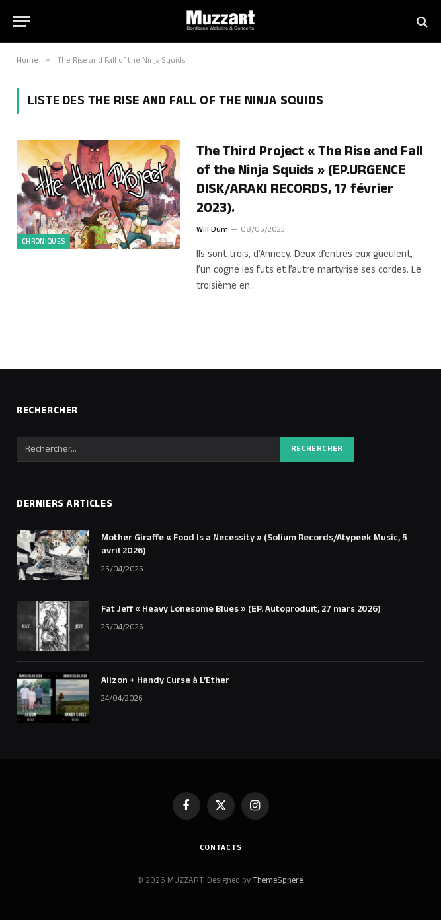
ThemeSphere (278, 880)
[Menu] (21, 21)
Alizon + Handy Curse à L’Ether (165, 680)
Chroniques (43, 241)
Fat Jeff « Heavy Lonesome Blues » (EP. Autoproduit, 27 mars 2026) (241, 609)
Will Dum (212, 229)
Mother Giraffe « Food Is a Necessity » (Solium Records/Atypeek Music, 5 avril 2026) (254, 544)
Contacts (221, 847)
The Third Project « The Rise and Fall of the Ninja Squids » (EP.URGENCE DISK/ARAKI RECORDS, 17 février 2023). (309, 179)
